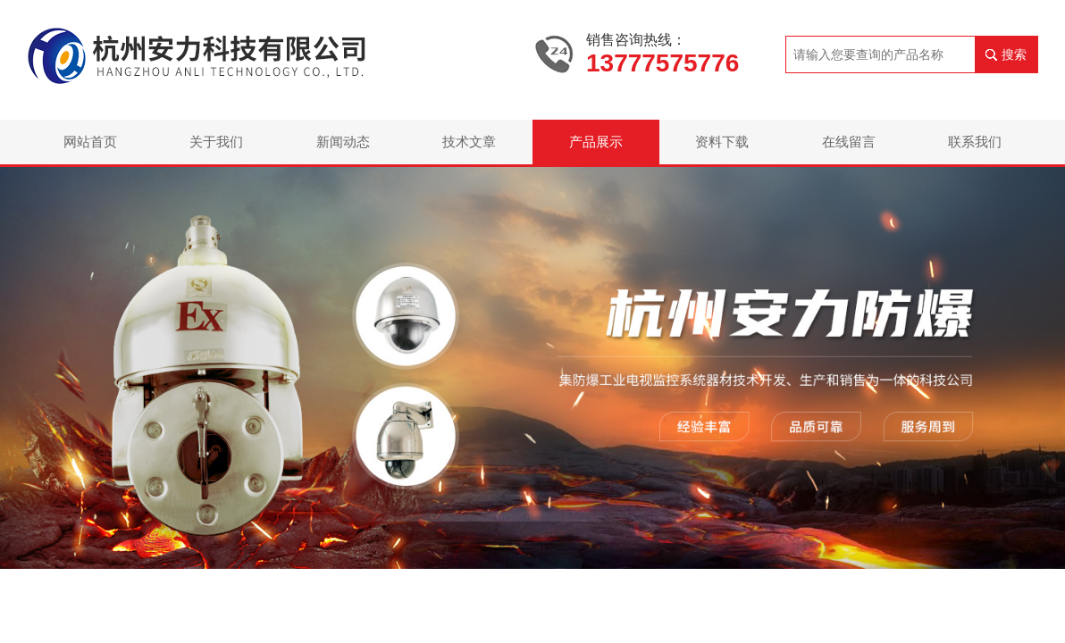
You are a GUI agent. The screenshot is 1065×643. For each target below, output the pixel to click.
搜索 (1014, 54)
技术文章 (469, 141)
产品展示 (596, 141)
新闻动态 (343, 141)
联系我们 (975, 141)
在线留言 (849, 141)
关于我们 (216, 141)
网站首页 (90, 141)
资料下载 (722, 141)
